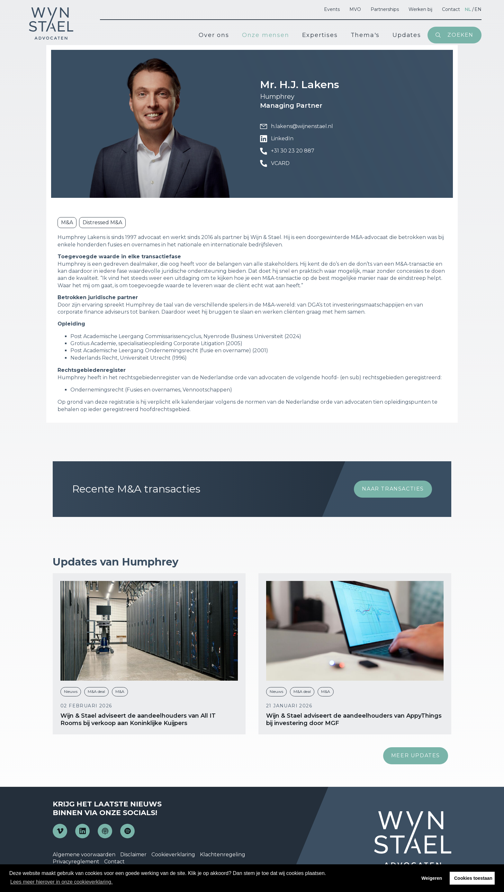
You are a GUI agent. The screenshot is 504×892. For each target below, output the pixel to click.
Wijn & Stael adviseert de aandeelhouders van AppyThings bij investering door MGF (354, 719)
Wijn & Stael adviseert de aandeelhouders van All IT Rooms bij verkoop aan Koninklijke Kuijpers (138, 719)
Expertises (320, 35)
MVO (355, 9)
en (478, 9)
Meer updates (415, 755)
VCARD (275, 163)
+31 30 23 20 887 (287, 151)
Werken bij (420, 9)
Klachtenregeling (222, 854)
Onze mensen (265, 35)
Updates (406, 35)
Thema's (365, 35)
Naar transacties (393, 489)
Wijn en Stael (51, 23)
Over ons (214, 35)
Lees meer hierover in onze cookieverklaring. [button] (61, 882)
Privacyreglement (76, 862)
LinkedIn (276, 138)
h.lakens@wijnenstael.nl (296, 126)
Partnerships (385, 9)
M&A (67, 222)
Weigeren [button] (431, 878)
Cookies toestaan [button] (473, 878)
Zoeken (460, 35)
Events (332, 9)
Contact (451, 9)
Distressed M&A (102, 222)
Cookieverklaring (173, 854)
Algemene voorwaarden (84, 854)
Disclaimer (133, 854)
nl (468, 9)
